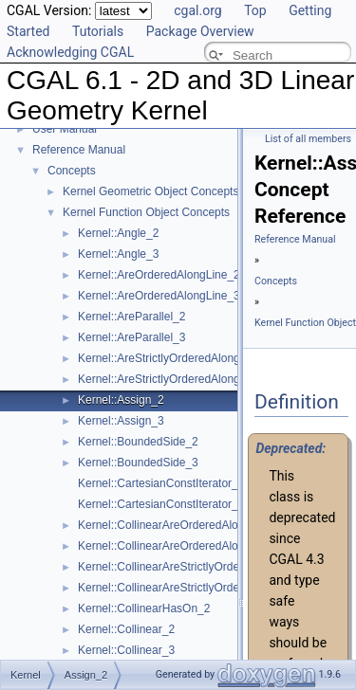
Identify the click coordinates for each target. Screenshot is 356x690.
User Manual (64, 129)
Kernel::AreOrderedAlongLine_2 (159, 274)
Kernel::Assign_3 (121, 420)
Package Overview (200, 31)
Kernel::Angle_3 (118, 254)
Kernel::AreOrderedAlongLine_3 (159, 295)
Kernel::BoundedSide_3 (138, 462)
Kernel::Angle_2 (118, 233)
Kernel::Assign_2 (121, 400)
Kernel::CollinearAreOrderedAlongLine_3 (181, 546)
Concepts (71, 170)
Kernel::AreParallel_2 (131, 316)
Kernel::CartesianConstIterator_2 (161, 483)
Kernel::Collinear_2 (126, 629)
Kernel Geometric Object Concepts (150, 191)
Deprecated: (290, 448)
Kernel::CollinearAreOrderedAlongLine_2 (181, 525)
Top (255, 10)
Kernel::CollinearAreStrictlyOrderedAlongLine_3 (198, 587)
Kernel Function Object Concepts (146, 212)
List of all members (308, 139)
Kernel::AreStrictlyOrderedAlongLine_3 (176, 379)
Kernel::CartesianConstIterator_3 (161, 504)
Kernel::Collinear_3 (126, 650)
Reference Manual (78, 149)
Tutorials (97, 31)
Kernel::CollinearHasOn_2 (144, 608)
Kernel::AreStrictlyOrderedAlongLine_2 (176, 358)
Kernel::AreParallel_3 (131, 337)
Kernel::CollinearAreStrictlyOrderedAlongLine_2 (198, 566)
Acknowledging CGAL (70, 52)
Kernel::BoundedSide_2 (138, 441)
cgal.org (197, 10)
